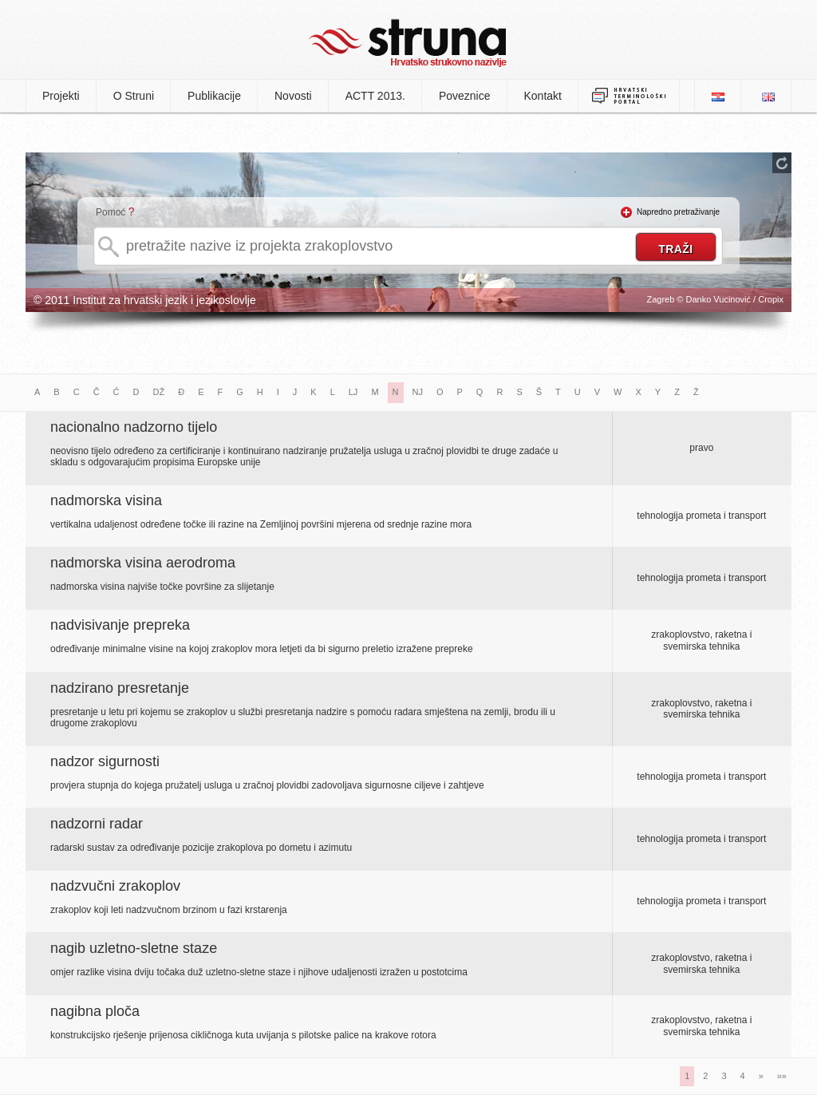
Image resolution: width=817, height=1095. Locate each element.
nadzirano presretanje (119, 688)
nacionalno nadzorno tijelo (133, 427)
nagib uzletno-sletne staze (133, 948)
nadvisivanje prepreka (120, 625)
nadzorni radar (96, 824)
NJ (417, 392)
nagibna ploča (95, 1011)
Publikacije (214, 95)
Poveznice (465, 95)
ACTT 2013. (375, 95)
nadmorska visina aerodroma (142, 563)
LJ (353, 392)
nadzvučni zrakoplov (115, 886)
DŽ (159, 392)
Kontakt (543, 95)
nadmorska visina (106, 500)
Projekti (61, 95)
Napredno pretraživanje (678, 212)
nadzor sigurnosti (105, 761)
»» (782, 1076)
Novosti (293, 95)
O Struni (133, 95)
